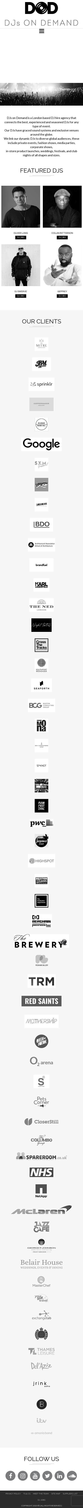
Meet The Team (41, 1494)
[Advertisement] (41, 58)
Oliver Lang (21, 233)
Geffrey (62, 291)
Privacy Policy (13, 1494)
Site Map (55, 1494)
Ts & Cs (26, 1494)
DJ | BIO (20, 237)
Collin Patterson (62, 233)
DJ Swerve (21, 291)
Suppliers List (70, 1494)
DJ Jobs (41, 1500)
